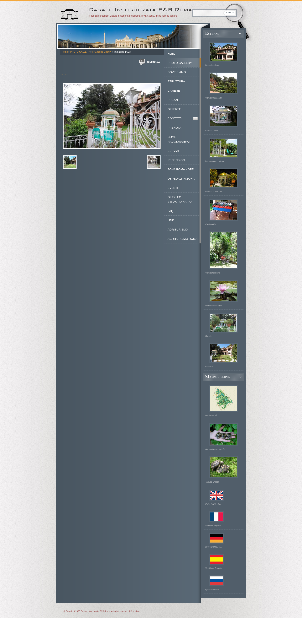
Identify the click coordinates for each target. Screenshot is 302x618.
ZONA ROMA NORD (181, 169)
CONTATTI (175, 118)
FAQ (170, 211)
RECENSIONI (176, 160)
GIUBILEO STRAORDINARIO (180, 199)
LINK (171, 220)
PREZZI (173, 99)
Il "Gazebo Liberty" (101, 52)
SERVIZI (173, 150)
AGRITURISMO (178, 229)
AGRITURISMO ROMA (182, 238)
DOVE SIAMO (177, 72)
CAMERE (174, 90)
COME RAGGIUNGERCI (179, 139)
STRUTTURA (176, 81)
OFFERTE (174, 109)
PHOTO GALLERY (80, 52)
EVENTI (173, 187)
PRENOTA (174, 127)
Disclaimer (135, 611)
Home (65, 52)
